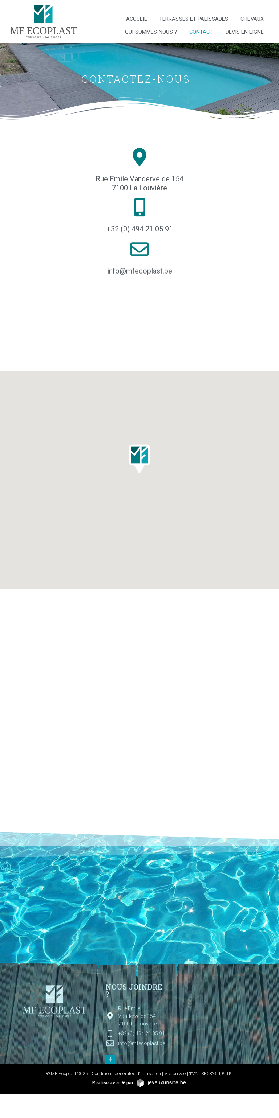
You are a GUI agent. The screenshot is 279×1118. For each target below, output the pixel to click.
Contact (201, 32)
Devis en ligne (245, 32)
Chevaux (252, 19)
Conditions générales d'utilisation (126, 1073)
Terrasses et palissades (193, 19)
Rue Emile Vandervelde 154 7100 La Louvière (139, 184)
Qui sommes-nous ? (151, 32)
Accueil (136, 19)
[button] (139, 463)
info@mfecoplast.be (139, 276)
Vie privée (175, 1073)
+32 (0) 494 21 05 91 (139, 230)
